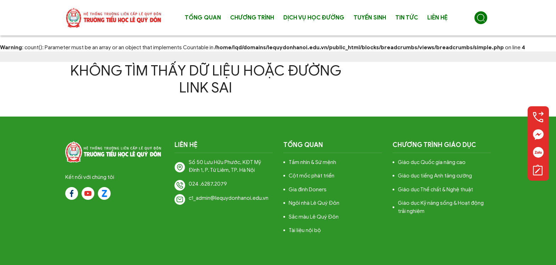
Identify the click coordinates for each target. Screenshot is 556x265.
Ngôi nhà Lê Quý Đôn (314, 203)
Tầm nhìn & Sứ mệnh (312, 162)
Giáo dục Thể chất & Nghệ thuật (435, 189)
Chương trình (252, 17)
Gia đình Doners (308, 189)
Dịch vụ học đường (313, 17)
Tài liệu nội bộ (305, 230)
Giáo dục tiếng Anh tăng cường (435, 176)
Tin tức (406, 17)
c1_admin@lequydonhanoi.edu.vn (228, 198)
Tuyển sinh (370, 17)
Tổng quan (203, 17)
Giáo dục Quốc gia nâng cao (432, 162)
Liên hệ (437, 17)
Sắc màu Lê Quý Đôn (314, 217)
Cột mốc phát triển (311, 176)
